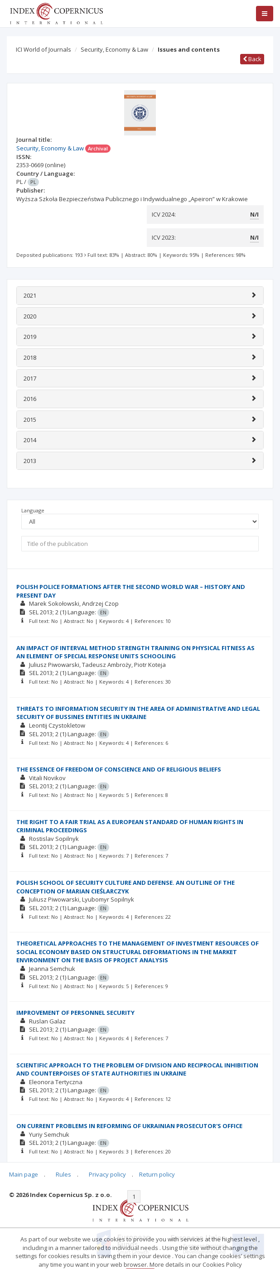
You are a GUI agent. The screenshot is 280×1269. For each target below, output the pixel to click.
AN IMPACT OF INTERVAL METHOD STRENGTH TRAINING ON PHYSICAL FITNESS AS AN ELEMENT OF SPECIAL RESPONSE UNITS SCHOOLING (135, 652)
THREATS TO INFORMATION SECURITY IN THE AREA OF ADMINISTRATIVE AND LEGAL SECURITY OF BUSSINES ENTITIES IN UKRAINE (138, 712)
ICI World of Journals (43, 49)
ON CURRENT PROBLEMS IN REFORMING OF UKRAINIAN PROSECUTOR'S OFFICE (129, 1126)
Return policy (157, 1174)
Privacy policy (107, 1174)
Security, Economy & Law (114, 49)
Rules (63, 1174)
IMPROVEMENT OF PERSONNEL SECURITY (75, 1012)
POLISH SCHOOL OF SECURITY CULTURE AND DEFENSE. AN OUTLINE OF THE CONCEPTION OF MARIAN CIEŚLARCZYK (125, 886)
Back (252, 59)
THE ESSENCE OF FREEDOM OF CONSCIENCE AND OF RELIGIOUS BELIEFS (118, 769)
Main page (23, 1174)
